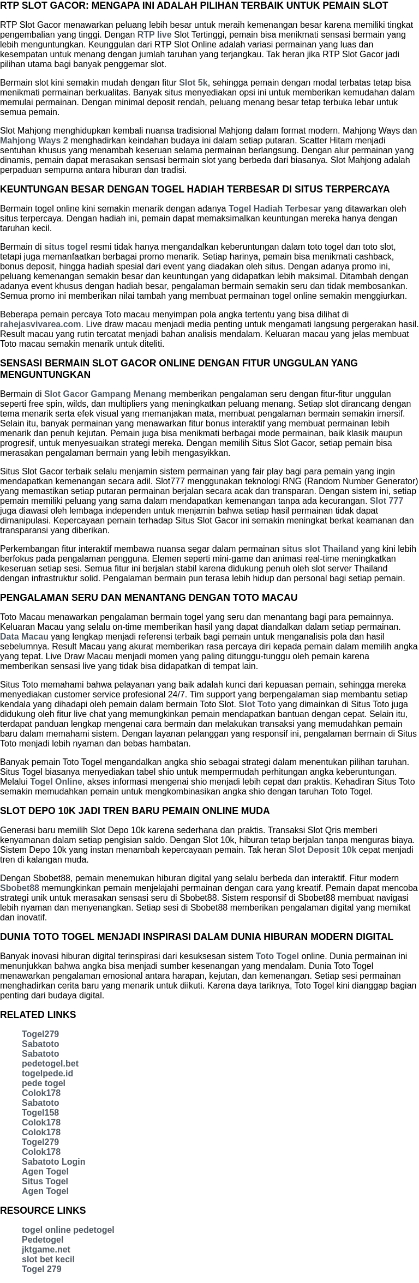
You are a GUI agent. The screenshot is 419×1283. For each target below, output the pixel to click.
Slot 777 (386, 500)
